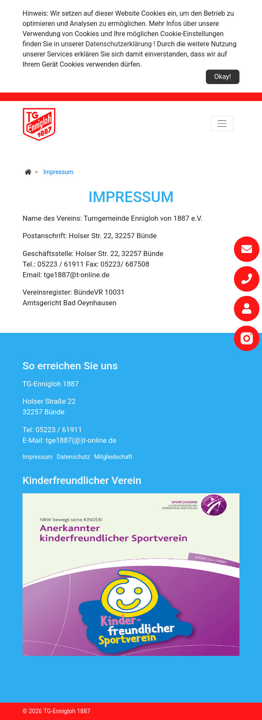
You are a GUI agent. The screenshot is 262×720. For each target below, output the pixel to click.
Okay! (222, 77)
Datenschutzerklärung (118, 44)
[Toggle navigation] (222, 123)
